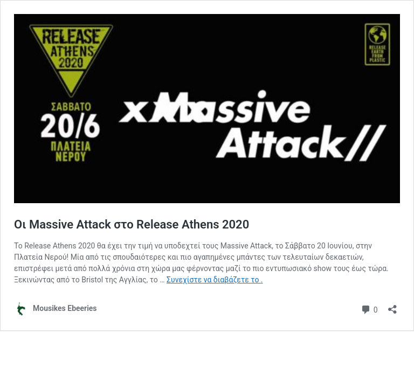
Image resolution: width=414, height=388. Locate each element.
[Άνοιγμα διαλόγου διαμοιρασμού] (392, 305)
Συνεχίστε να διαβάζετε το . (215, 279)
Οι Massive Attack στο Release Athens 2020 (131, 224)
